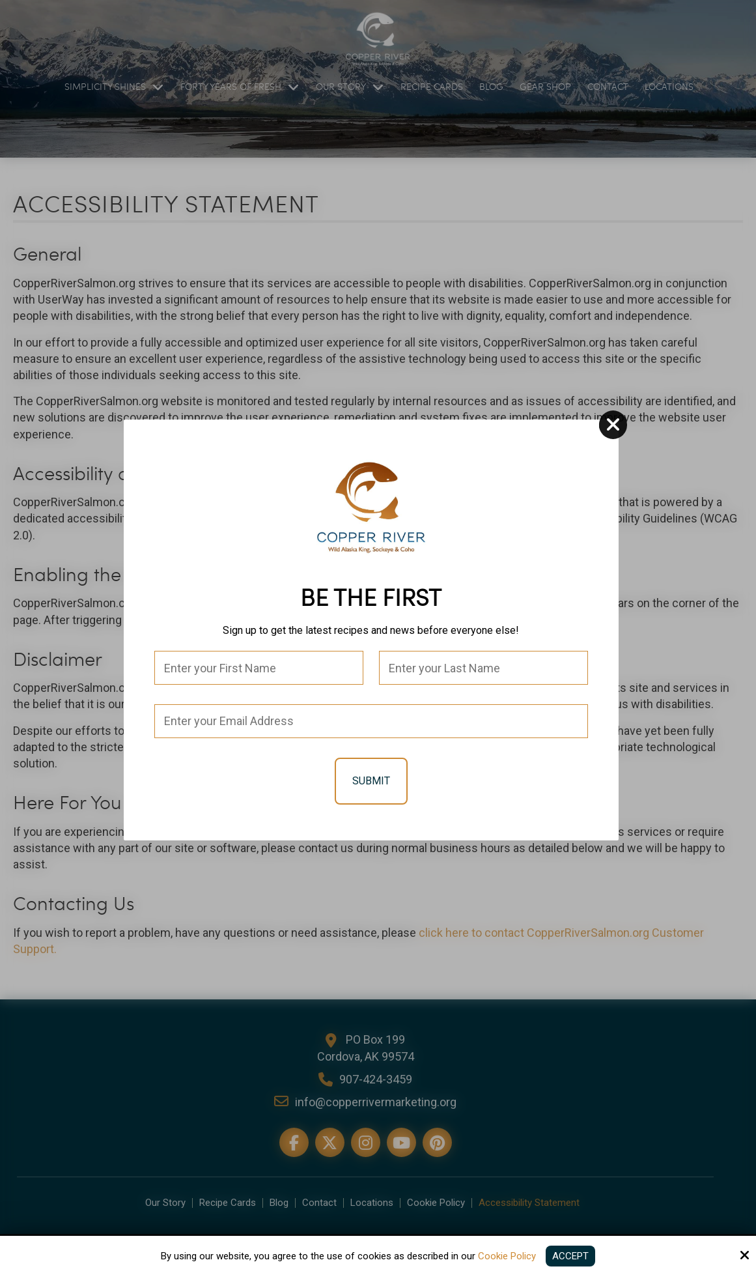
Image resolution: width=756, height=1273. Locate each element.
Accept (570, 1256)
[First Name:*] (258, 668)
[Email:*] (371, 721)
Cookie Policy (507, 1256)
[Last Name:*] (483, 668)
